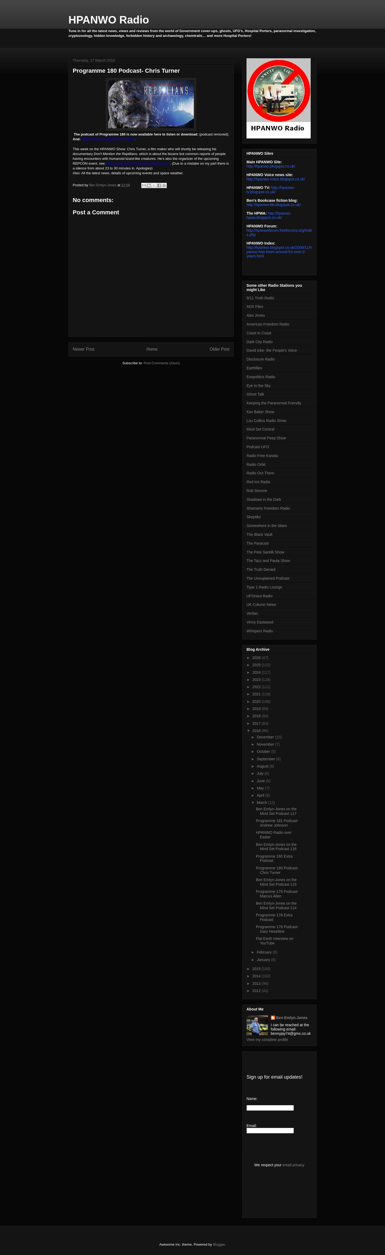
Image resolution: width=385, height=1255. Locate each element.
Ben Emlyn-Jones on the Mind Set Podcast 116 (276, 846)
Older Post (219, 349)
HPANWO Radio (108, 20)
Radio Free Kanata (262, 456)
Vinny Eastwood (260, 622)
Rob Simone (257, 491)
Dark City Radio (260, 342)
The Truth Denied (261, 569)
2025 (257, 665)
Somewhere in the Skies (267, 526)
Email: (252, 1126)
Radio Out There (260, 473)
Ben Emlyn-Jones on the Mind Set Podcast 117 (276, 811)
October (264, 751)
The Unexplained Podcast (268, 578)
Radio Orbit (256, 464)
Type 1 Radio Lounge (264, 587)
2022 (257, 687)
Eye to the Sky (259, 386)
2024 (257, 672)
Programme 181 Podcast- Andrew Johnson (277, 823)
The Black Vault (259, 534)
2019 (257, 709)
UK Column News (261, 604)
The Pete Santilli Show (265, 552)
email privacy (294, 1165)
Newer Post (83, 349)
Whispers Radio (260, 631)
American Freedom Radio (268, 324)
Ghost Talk (255, 394)
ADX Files (255, 306)
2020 (257, 701)
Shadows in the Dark (264, 499)
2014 (257, 976)
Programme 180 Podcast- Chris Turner (277, 870)
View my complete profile (267, 1039)
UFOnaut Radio (259, 596)
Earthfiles (254, 368)
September (266, 759)
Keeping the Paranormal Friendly (274, 403)
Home (152, 349)
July (260, 773)
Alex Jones (256, 315)
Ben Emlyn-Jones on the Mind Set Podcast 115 (276, 882)
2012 (257, 991)
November (266, 744)
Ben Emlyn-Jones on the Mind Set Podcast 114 (276, 905)
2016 (257, 731)
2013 (257, 983)
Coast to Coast (259, 333)
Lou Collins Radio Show (266, 421)
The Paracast (258, 543)
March (262, 802)
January (264, 960)
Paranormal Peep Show (266, 438)
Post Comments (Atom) (162, 363)
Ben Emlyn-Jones (291, 1018)
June (261, 781)
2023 (257, 679)
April (261, 795)
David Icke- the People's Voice (272, 350)
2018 (257, 716)
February (265, 952)
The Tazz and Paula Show (268, 561)
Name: (252, 1099)
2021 (257, 694)
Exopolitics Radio (261, 377)
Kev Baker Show (260, 412)
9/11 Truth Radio (260, 298)
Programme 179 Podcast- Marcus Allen (277, 893)
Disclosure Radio (261, 359)
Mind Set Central (260, 429)
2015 (257, 969)
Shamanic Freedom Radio (268, 508)
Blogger (219, 1244)
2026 (257, 658)
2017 (257, 723)
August (263, 766)
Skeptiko (254, 517)
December (266, 737)
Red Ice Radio (258, 482)
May (261, 788)
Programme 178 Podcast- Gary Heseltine (277, 929)
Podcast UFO (258, 447)
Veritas (252, 613)
